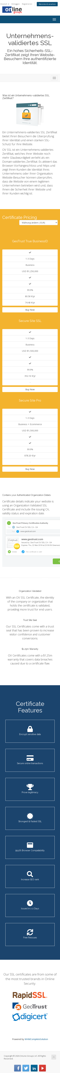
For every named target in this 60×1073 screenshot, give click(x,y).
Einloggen (16, 4)
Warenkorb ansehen (47, 4)
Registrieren (27, 4)
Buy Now (30, 309)
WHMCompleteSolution (36, 1039)
